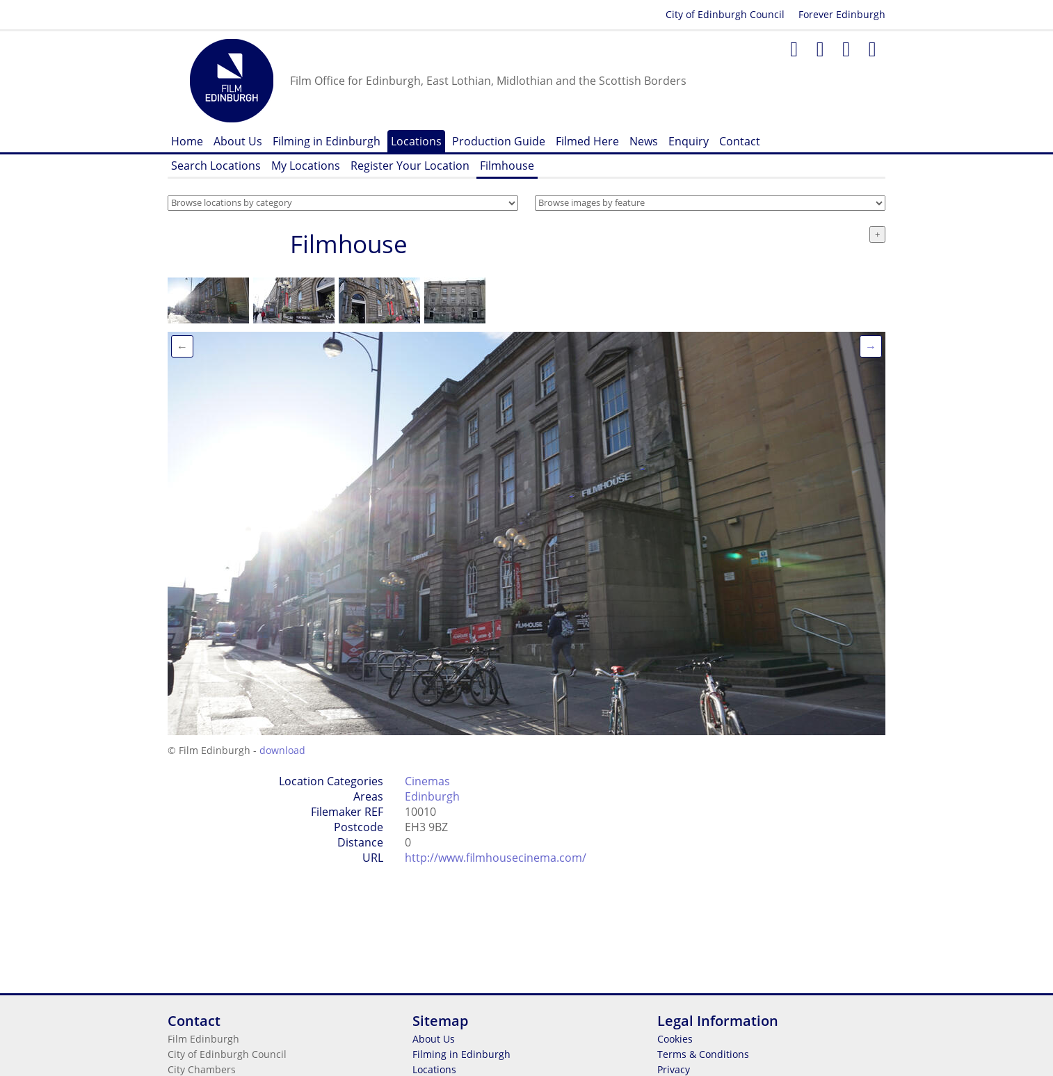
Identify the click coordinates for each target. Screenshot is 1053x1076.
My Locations (305, 165)
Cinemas (427, 781)
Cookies (675, 1038)
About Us (238, 141)
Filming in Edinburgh (326, 141)
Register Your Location (410, 165)
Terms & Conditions (703, 1054)
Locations (416, 141)
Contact (739, 141)
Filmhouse (507, 165)
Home (187, 141)
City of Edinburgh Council (725, 14)
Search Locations (216, 165)
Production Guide (498, 141)
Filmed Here (587, 141)
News (643, 141)
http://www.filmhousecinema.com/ (495, 857)
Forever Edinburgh (841, 14)
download (282, 750)
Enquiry (688, 141)
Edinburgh (432, 796)
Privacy (673, 1069)
